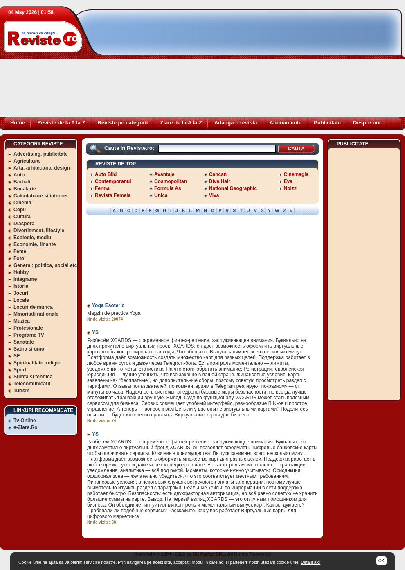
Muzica (22, 321)
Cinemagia (296, 174)
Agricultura (27, 161)
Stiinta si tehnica (33, 377)
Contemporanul (113, 181)
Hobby (21, 272)
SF (17, 356)
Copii (20, 210)
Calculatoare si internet (41, 196)
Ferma (102, 188)
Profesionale (28, 328)
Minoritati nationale (36, 314)
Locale (21, 300)
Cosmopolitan (170, 181)
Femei (21, 251)
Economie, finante (35, 244)
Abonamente (286, 123)
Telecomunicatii (32, 384)
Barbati (22, 182)
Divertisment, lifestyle (39, 230)
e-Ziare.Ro (26, 427)
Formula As (167, 188)
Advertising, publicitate (41, 154)
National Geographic (233, 188)
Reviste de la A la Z (61, 123)
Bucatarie (25, 189)
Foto (19, 258)
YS (95, 332)
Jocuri (21, 293)
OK (381, 560)
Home (17, 123)
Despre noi (366, 123)
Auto (19, 175)
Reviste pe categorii (123, 123)
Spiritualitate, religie (37, 363)
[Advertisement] (153, 65)
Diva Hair (219, 181)
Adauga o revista (235, 123)
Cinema (22, 203)
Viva (214, 195)
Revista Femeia (112, 195)
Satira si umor (30, 349)
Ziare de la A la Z (181, 123)
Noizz (290, 188)
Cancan (218, 174)
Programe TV (29, 335)
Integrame (25, 279)
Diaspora (24, 223)
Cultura (22, 216)
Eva (288, 181)
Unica (161, 195)
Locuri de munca (33, 307)
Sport (20, 370)
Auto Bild (106, 174)
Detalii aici (310, 562)
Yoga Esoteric (108, 305)
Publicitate (327, 123)
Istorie (21, 286)
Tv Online (25, 420)
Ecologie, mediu (32, 237)
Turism (21, 391)
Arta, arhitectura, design (42, 168)
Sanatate (24, 342)
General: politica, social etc (45, 265)
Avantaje (164, 174)
